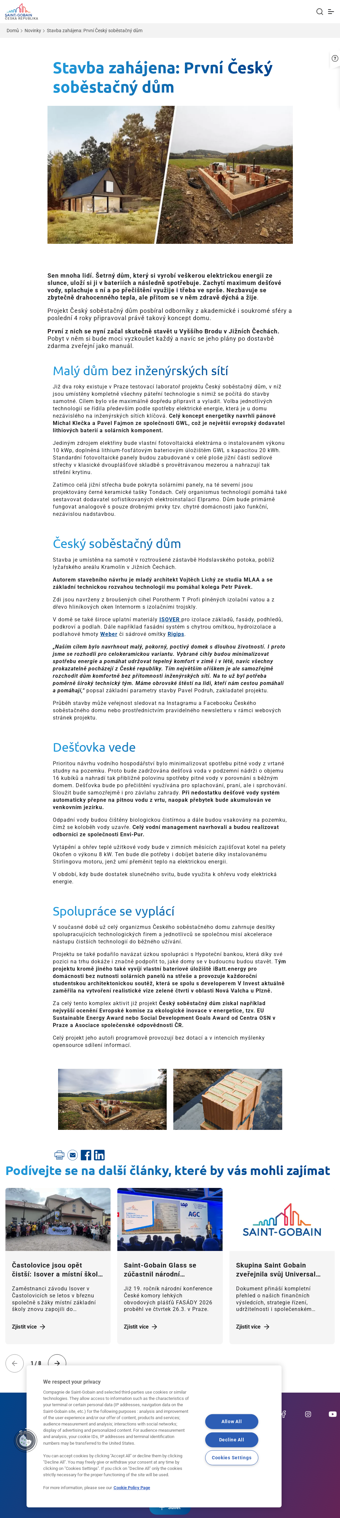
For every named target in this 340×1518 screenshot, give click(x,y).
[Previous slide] (14, 1363)
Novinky (33, 30)
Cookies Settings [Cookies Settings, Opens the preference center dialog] (232, 1458)
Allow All (231, 1421)
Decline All (231, 1440)
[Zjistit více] (58, 1219)
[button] (335, 55)
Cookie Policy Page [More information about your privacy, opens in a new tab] (132, 1487)
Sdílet (170, 1507)
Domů (13, 30)
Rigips (176, 634)
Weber (109, 634)
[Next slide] (57, 1363)
